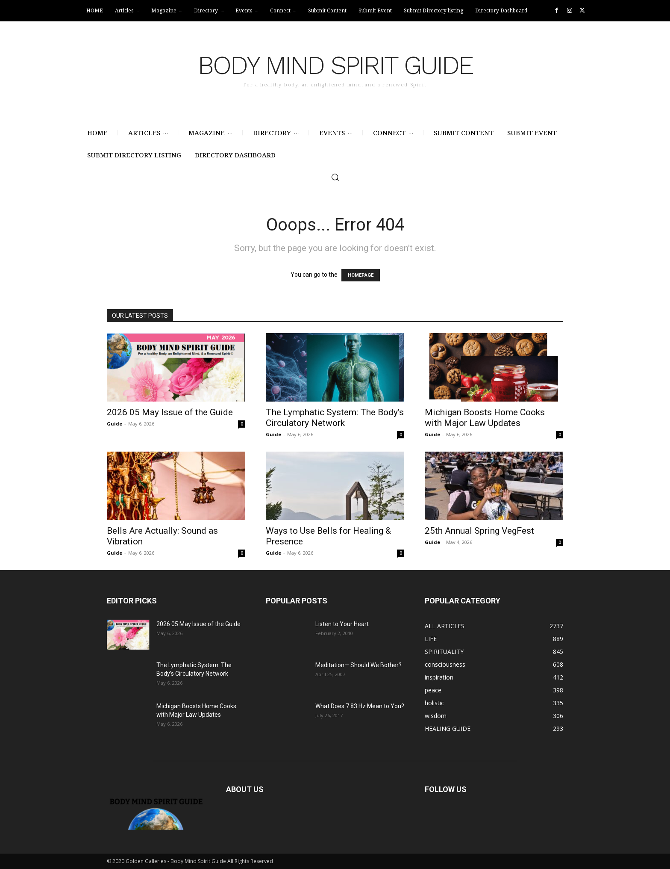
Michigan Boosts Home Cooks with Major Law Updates (485, 417)
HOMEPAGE (360, 275)
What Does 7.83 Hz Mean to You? (359, 706)
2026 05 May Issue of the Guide (170, 412)
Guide (114, 423)
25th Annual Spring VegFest (479, 531)
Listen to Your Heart (342, 624)
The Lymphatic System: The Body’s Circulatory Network (335, 417)
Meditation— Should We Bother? (358, 665)
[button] (335, 177)
